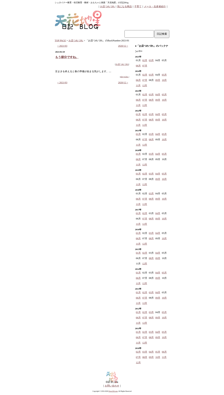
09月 (157, 80)
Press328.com (113, 391)
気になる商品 (124, 6)
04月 (157, 94)
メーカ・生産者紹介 (155, 6)
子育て (138, 6)
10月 (164, 80)
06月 (138, 65)
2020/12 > (123, 46)
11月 (138, 85)
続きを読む (124, 77)
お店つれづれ (107, 6)
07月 (144, 65)
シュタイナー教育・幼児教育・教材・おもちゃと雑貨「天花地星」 (86, 2)
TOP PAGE (60, 40)
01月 (138, 114)
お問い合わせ (112, 385)
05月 (164, 74)
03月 (151, 60)
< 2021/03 (62, 46)
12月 (144, 85)
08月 (151, 100)
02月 (144, 60)
